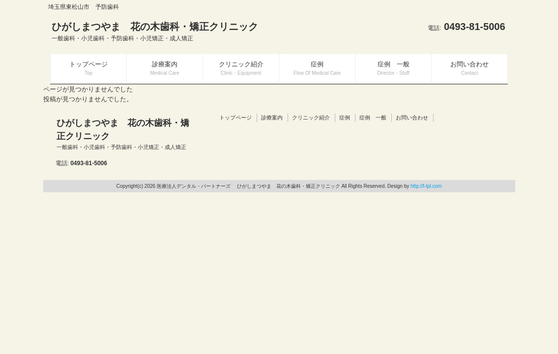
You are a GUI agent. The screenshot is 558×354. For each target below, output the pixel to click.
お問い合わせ (412, 117)
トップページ (235, 117)
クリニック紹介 (311, 117)
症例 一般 (372, 117)
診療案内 (272, 117)
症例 (344, 117)
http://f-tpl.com (426, 186)
